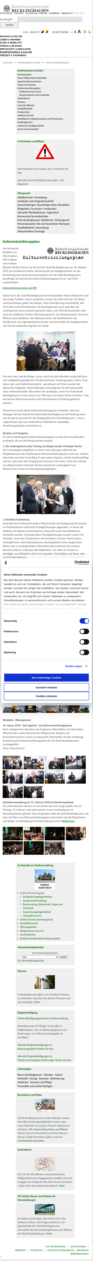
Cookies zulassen (46, 696)
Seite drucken (78, 1246)
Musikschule (23, 112)
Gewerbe (44, 1078)
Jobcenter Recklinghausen (31, 212)
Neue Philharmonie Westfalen (32, 77)
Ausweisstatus (28, 934)
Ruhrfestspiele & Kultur (29, 62)
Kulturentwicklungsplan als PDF (20, 288)
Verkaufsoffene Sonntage (31, 231)
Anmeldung (40, 197)
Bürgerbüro (23, 208)
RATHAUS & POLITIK (11, 36)
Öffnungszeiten (28, 927)
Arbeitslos (22, 1082)
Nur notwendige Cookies (46, 677)
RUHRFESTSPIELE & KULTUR (16, 52)
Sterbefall (22, 1078)
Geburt (59, 1074)
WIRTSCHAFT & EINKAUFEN (15, 49)
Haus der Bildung (25, 105)
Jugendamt (53, 212)
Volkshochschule (25, 115)
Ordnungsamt (61, 220)
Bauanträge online (47, 204)
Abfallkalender (25, 197)
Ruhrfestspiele (24, 74)
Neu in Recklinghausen (29, 1074)
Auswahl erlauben (46, 687)
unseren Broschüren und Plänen (50, 1129)
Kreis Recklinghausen (28, 220)
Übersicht (20, 1250)
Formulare (36, 208)
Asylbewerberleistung (34, 900)
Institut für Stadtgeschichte (30, 125)
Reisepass (64, 223)
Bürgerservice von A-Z (32, 930)
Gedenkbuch (23, 98)
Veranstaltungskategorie (45, 953)
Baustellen (64, 204)
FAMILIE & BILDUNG (11, 46)
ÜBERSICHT (67, 13)
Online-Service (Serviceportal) (36, 919)
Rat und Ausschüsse (47, 223)
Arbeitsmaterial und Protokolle (34, 94)
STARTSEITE (6, 13)
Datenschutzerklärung (60, 1250)
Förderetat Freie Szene (30, 91)
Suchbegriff (6, 19)
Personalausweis (26, 223)
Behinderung (57, 1078)
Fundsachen (49, 208)
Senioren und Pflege (41, 1082)
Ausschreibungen (26, 204)
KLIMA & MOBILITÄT (11, 42)
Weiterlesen (68, 821)
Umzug (33, 1078)
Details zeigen (73, 666)
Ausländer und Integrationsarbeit (35, 201)
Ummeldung (42, 227)
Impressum (37, 1250)
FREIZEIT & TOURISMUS (13, 55)
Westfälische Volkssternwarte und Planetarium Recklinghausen (40, 120)
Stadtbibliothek (24, 108)
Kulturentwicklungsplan (57, 62)
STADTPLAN (32, 13)
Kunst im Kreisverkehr (28, 129)
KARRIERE (54, 13)
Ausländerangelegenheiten (37, 896)
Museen (21, 101)
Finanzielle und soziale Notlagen (34, 1086)
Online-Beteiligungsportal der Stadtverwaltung (42, 1018)
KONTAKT (19, 13)
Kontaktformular (29, 923)
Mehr (37, 1002)
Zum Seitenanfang (55, 1246)
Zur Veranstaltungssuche (30, 960)
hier (19, 172)
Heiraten (48, 1074)
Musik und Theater (26, 84)
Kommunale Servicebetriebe (32, 216)
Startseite (8, 62)
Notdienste (47, 220)
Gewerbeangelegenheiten (37, 912)
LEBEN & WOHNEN (10, 39)
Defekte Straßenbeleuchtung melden (40, 938)
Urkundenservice (32, 915)
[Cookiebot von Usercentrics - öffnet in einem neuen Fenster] (74, 562)
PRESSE (43, 13)
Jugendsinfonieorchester (29, 81)
